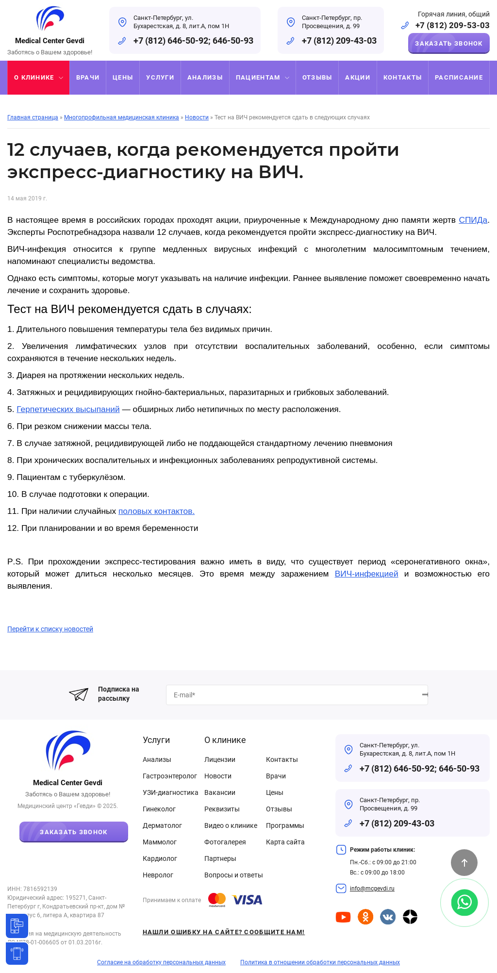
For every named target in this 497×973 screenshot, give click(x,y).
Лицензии (219, 759)
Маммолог (160, 842)
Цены (274, 792)
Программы (285, 825)
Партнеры (220, 858)
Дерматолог (162, 825)
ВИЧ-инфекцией (366, 573)
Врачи (276, 776)
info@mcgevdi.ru (372, 888)
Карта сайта (285, 842)
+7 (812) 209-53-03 (452, 25)
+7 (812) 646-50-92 (170, 40)
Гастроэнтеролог (170, 776)
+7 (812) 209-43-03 (339, 40)
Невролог (158, 875)
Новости (218, 776)
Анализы (157, 759)
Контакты (282, 759)
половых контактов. (156, 511)
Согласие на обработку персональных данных (161, 962)
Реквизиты (222, 809)
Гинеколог (159, 809)
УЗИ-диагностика (171, 792)
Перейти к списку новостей (50, 629)
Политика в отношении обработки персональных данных (320, 962)
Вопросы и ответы (233, 875)
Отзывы (279, 809)
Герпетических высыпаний (68, 409)
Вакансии (219, 792)
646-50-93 (233, 40)
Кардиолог (160, 858)
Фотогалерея (225, 842)
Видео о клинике (230, 825)
